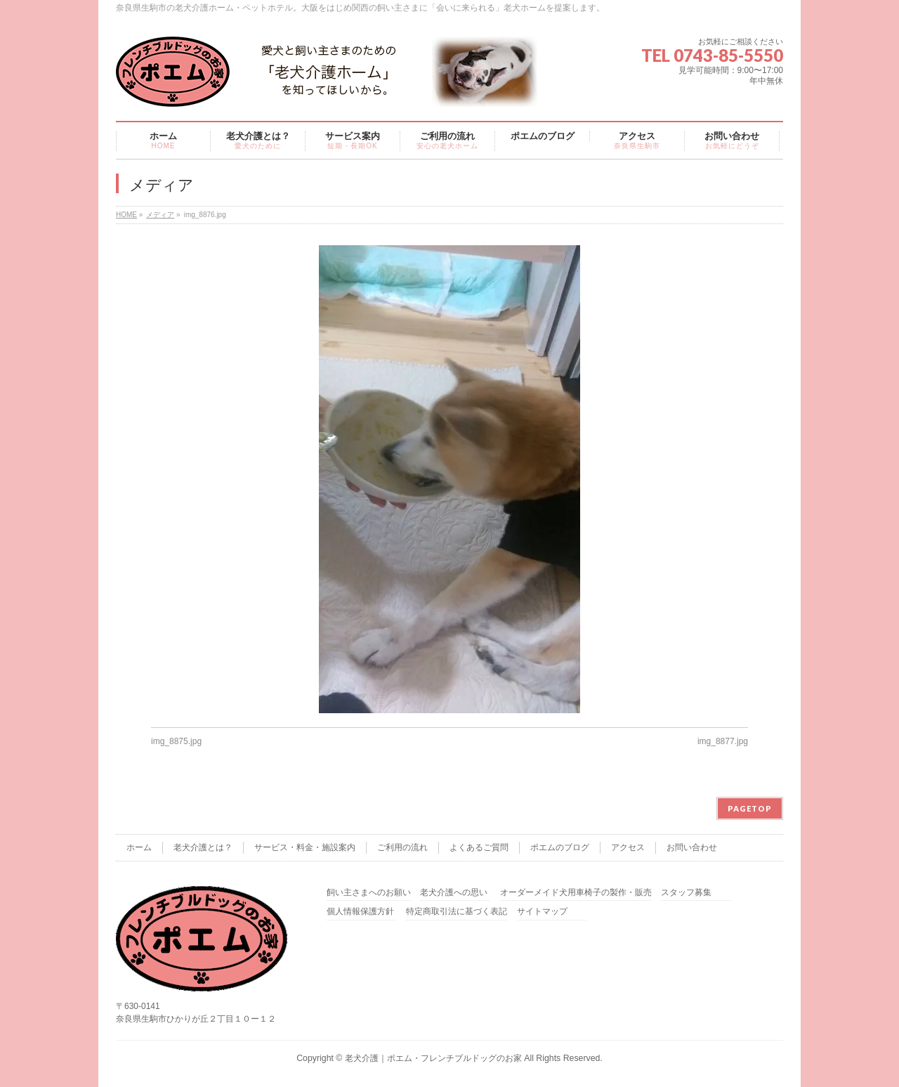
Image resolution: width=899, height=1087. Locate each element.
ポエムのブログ (559, 847)
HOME (126, 215)
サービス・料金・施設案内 (304, 847)
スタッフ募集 (686, 892)
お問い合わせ (692, 847)
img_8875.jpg (176, 741)
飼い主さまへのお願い (369, 892)
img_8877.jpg (722, 741)
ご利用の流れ (402, 847)
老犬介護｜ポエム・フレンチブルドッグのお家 (433, 1058)
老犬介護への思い (453, 892)
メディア (160, 215)
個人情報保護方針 (360, 911)
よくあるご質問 (479, 847)
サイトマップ (542, 911)
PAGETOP (750, 808)
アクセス (628, 847)
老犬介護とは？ (202, 847)
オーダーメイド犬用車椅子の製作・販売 (576, 892)
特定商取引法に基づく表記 (456, 911)
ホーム (139, 847)
